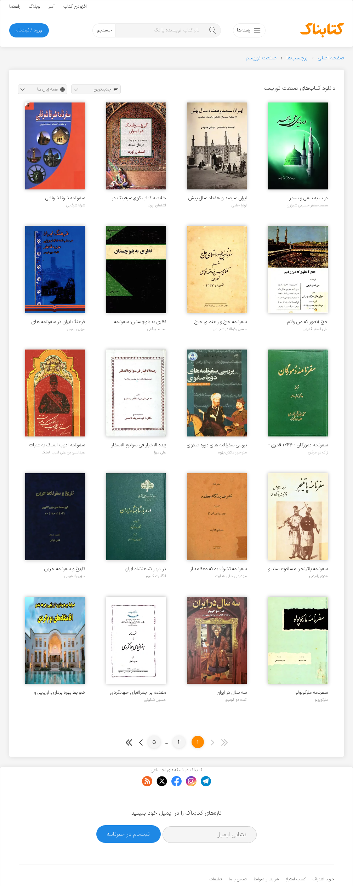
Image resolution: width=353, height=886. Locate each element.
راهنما (14, 6)
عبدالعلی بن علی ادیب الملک (63, 452)
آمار (51, 6)
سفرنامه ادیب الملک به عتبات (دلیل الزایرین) (57, 445)
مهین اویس (76, 329)
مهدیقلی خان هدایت (231, 576)
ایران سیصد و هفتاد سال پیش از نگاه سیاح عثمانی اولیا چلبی (217, 198)
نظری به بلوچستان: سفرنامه (140, 321)
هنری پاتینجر (318, 576)
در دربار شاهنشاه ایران (145, 569)
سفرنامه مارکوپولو (311, 692)
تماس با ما (237, 858)
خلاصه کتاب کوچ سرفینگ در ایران (139, 198)
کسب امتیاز (296, 858)
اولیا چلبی (239, 205)
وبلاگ (34, 6)
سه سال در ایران (232, 692)
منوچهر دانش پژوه (232, 452)
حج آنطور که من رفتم (307, 321)
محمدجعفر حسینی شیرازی (307, 205)
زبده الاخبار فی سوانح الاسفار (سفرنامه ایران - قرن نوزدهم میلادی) (139, 445)
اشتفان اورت (157, 205)
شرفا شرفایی (75, 205)
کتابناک (296, 869)
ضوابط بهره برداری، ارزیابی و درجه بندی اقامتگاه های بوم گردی (58, 692)
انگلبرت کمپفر (156, 576)
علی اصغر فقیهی (315, 329)
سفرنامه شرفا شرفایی (65, 198)
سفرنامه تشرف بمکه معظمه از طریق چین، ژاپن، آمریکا (218, 569)
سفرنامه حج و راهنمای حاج (220, 321)
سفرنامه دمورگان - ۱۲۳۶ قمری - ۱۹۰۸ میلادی (298, 445)
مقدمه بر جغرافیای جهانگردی (138, 692)
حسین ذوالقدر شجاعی (230, 329)
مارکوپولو (321, 700)
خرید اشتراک (323, 858)
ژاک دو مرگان (318, 452)
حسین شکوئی (155, 700)
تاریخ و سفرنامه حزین (64, 569)
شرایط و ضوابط (266, 858)
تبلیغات (216, 858)
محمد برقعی (156, 329)
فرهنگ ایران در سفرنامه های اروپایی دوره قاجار (58, 321)
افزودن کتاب (75, 6)
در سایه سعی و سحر (308, 198)
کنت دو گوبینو (236, 700)
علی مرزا (160, 452)
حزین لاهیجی (74, 576)
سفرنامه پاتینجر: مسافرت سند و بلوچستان (298, 569)
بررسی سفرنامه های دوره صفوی (217, 445)
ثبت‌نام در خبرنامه (128, 812)
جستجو (104, 30)
